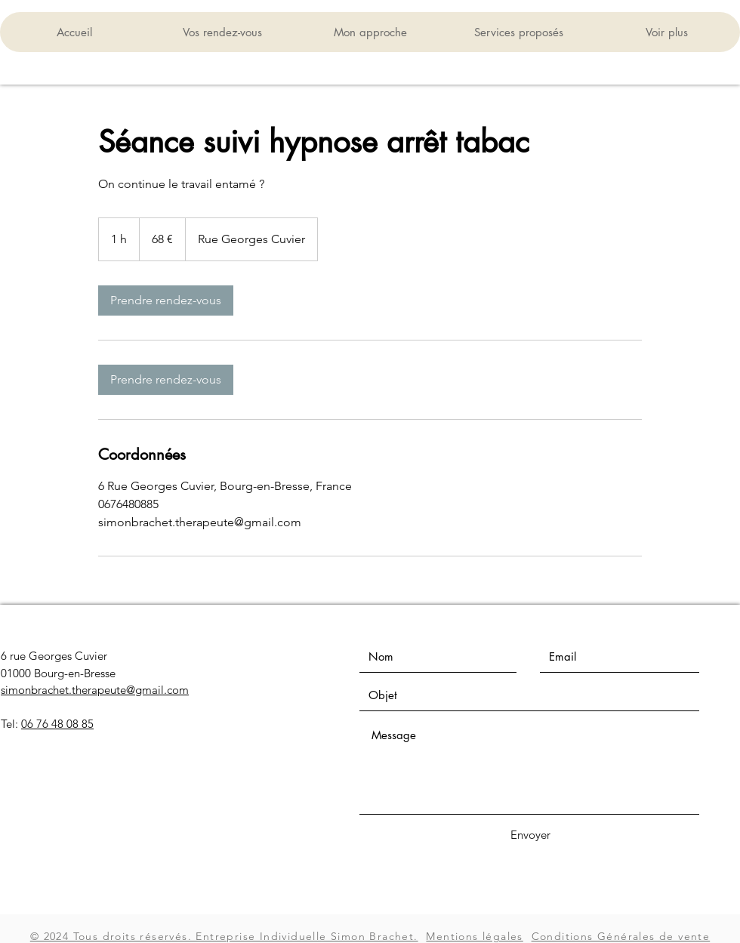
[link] (165, 300)
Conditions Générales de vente (621, 936)
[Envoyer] (530, 834)
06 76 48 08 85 (57, 723)
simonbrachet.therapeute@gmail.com (95, 690)
